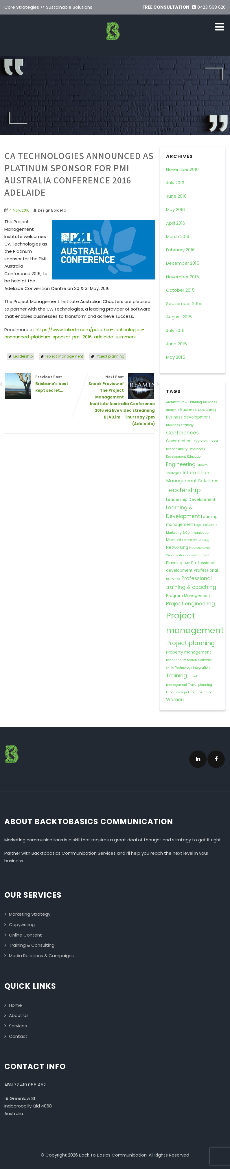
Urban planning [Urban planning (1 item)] (200, 692)
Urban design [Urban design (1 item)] (176, 692)
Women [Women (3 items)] (175, 700)
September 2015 (183, 303)
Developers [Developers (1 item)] (197, 449)
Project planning (110, 356)
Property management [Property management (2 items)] (188, 652)
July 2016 (175, 183)
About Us (19, 1015)
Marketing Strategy (29, 914)
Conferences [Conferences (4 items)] (182, 432)
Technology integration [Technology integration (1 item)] (192, 667)
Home (15, 1005)
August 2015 (179, 317)
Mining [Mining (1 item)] (203, 540)
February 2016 (180, 250)
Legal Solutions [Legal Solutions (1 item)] (205, 525)
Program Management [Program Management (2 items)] (188, 595)
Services (18, 1026)
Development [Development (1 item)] (176, 456)
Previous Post (42, 384)
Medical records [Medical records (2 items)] (181, 540)
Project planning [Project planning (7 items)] (190, 643)
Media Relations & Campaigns (41, 955)
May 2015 (175, 357)
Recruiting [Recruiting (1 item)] (174, 660)
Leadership (23, 356)
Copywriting (22, 924)
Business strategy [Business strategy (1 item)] (180, 425)
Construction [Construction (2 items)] (179, 441)
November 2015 (182, 277)
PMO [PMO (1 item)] (186, 563)
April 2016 (175, 223)
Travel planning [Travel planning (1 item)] (200, 685)
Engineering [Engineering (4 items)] (181, 464)
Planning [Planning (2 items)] (174, 563)
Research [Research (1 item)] (190, 660)
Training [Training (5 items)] (176, 675)
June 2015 (176, 344)
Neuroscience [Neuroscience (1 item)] (199, 548)
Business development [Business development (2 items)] (188, 417)
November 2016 (182, 169)
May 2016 (175, 209)
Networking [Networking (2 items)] (177, 547)
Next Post (117, 400)
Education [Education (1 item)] (195, 456)
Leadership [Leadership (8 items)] (183, 490)
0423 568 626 (209, 7)
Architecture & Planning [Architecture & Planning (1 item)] (184, 402)
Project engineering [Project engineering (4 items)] (190, 603)
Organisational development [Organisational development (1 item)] (187, 555)
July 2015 (175, 330)
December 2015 (182, 263)
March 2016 (177, 236)
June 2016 (176, 196)
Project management (64, 356)
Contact (18, 1036)
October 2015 (180, 290)
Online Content (25, 935)
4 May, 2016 (20, 210)
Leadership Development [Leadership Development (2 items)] (191, 499)
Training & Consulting (31, 945)
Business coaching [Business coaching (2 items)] (198, 409)
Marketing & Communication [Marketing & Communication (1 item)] (188, 533)
